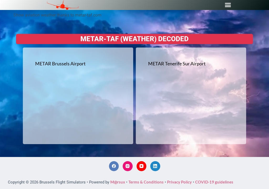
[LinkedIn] (155, 166)
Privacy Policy (179, 182)
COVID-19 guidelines (214, 182)
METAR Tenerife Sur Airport (177, 63)
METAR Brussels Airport (60, 63)
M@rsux (117, 182)
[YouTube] (142, 166)
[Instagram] (128, 166)
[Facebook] (114, 166)
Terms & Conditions (146, 182)
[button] (228, 5)
